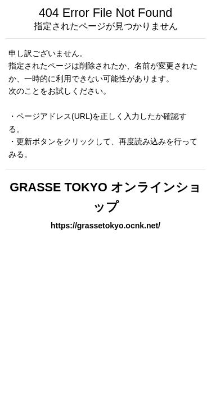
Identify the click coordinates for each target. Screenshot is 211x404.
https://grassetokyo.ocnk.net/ (105, 225)
